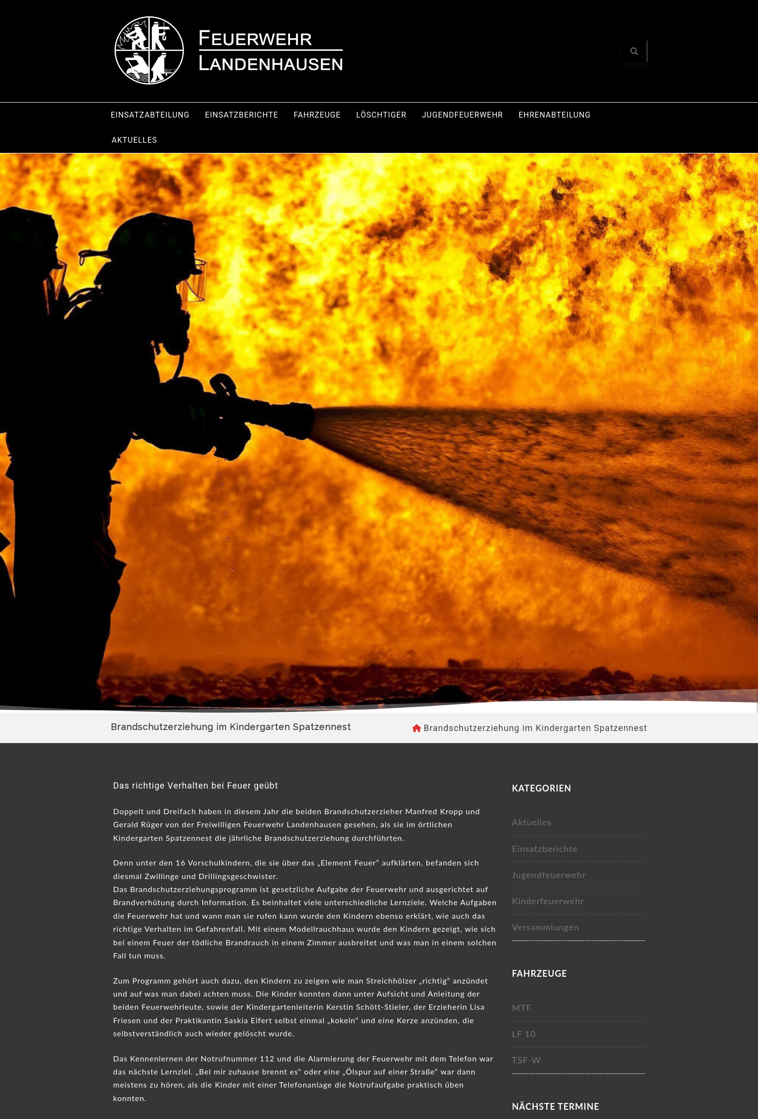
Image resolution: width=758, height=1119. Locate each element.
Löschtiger (381, 114)
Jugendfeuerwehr (462, 114)
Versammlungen (545, 927)
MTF (522, 1007)
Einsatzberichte (241, 114)
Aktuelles (134, 140)
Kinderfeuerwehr (548, 900)
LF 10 (524, 1034)
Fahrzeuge (317, 114)
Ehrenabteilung (555, 114)
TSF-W (526, 1060)
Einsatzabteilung (150, 114)
